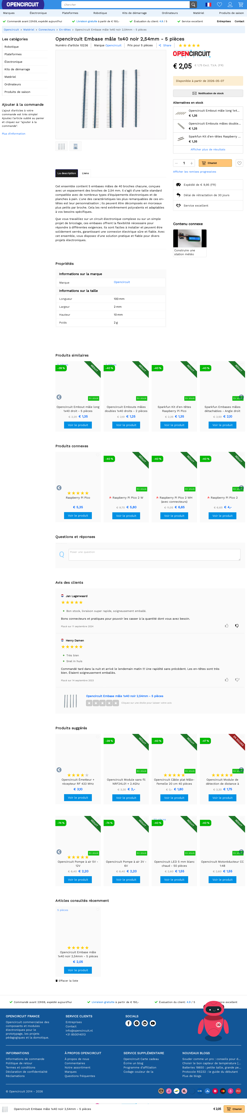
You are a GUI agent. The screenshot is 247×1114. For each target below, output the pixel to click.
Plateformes (70, 12)
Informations (17, 1053)
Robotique (100, 12)
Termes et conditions (20, 1067)
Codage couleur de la (138, 1071)
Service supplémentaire (144, 1053)
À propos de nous (77, 1059)
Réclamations (15, 1076)
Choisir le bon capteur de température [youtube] (211, 1063)
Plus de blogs (191, 1076)
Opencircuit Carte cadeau (141, 1059)
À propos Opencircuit (83, 1053)
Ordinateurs (170, 12)
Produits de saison (231, 12)
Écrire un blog (133, 1063)
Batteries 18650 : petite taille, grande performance (211, 1067)
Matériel (198, 12)
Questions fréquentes (80, 1076)
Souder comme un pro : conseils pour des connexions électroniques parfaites (211, 1059)
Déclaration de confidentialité (26, 1071)
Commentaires (75, 1063)
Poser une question (82, 551)
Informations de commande (25, 1059)
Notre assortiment (77, 1067)
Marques (8, 12)
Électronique (38, 12)
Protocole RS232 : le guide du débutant (210, 1071)
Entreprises (224, 21)
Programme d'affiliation (140, 1067)
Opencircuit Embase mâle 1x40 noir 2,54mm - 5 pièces (124, 696)
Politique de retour (19, 1063)
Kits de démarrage (134, 12)
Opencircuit (117, 282)
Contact (239, 21)
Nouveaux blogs (196, 1053)
